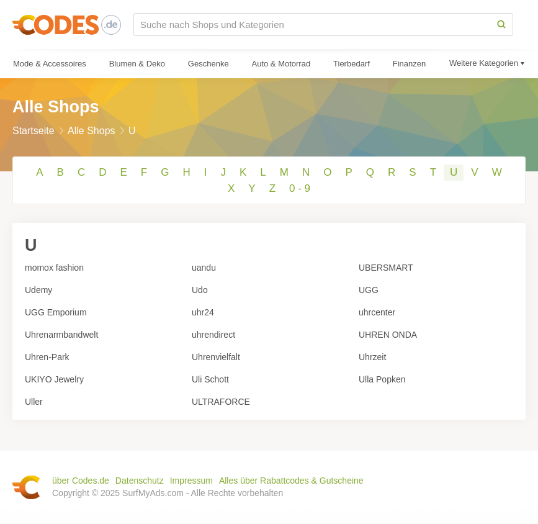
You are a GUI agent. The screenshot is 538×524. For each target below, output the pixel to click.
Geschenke (208, 63)
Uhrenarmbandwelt (61, 335)
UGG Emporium (56, 312)
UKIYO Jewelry (54, 379)
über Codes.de (80, 481)
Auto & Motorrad (281, 63)
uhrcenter (377, 312)
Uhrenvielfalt (216, 357)
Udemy (38, 290)
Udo (200, 290)
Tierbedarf (351, 63)
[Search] (501, 24)
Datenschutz (139, 481)
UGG (369, 290)
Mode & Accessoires (49, 63)
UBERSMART (386, 268)
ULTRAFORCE (221, 402)
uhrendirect (213, 335)
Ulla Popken (382, 379)
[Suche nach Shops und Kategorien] (312, 24)
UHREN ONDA (388, 335)
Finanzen (409, 63)
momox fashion (54, 268)
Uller (34, 402)
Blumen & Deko (137, 63)
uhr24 (203, 312)
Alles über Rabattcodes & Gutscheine (291, 481)
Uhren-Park (47, 357)
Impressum (191, 481)
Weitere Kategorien (483, 63)
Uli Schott (210, 379)
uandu (204, 268)
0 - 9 (299, 188)
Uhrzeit (372, 357)
